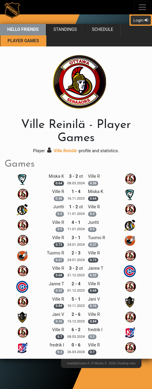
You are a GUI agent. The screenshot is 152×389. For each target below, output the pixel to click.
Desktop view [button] (126, 363)
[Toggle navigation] (142, 7)
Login (140, 20)
